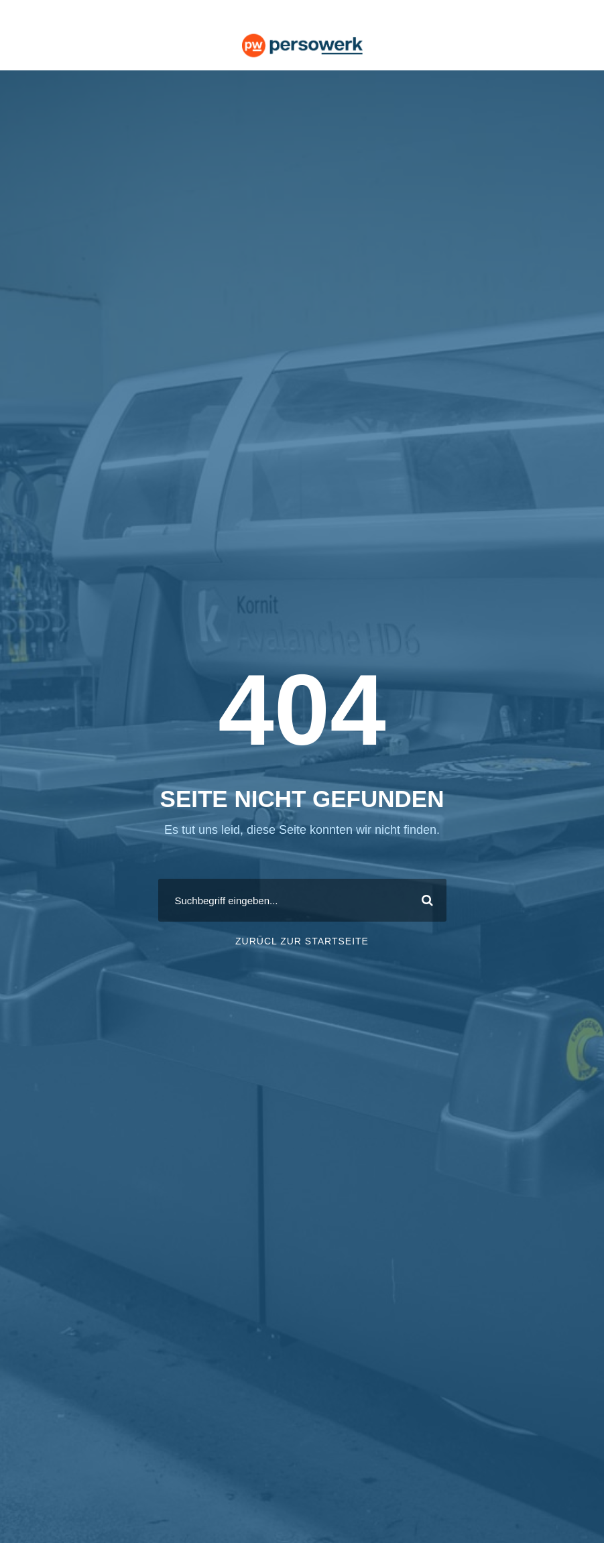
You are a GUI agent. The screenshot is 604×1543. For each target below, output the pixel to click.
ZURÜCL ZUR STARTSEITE (302, 941)
